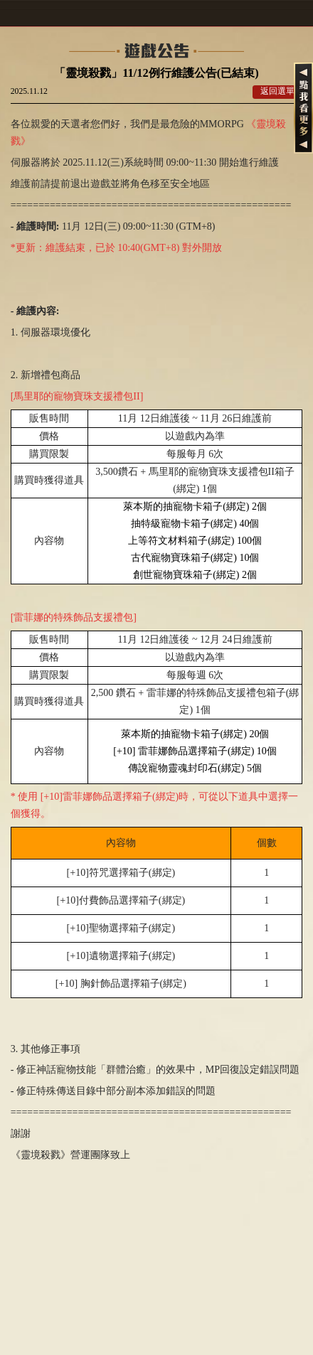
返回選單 (277, 91)
